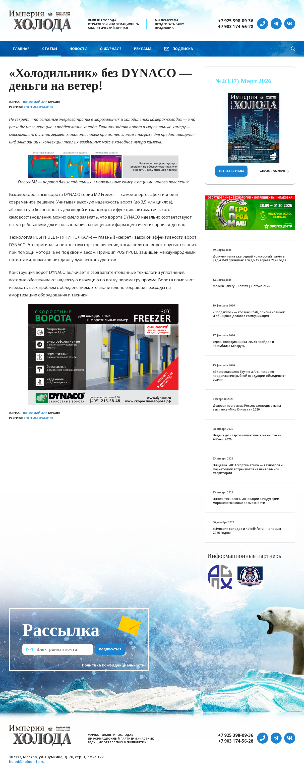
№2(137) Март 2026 (243, 81)
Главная (21, 48)
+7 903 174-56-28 (235, 26)
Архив (272, 171)
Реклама (143, 48)
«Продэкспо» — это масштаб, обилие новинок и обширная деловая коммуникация (249, 314)
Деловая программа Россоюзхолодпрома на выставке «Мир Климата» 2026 (247, 407)
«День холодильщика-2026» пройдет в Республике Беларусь (243, 344)
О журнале (110, 48)
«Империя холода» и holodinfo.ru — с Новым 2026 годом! (247, 531)
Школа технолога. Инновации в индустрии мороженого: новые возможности (246, 501)
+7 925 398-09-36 (235, 21)
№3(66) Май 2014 (35, 102)
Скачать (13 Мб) (231, 171)
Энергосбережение (38, 107)
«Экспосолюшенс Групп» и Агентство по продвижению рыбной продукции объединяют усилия (249, 376)
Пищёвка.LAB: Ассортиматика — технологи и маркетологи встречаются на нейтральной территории (248, 469)
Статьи (49, 48)
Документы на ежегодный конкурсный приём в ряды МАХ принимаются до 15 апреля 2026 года (249, 258)
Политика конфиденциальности (113, 665)
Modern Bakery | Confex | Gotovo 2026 (241, 286)
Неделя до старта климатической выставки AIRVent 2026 (247, 437)
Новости (78, 48)
